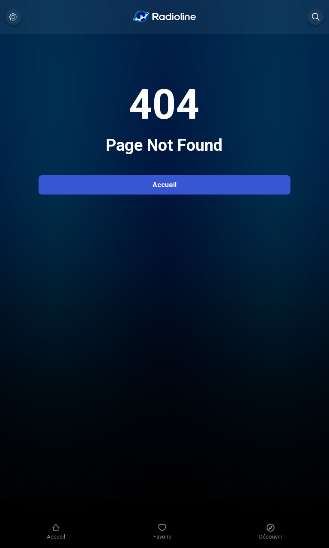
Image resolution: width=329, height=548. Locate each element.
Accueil (164, 185)
